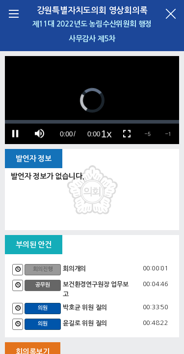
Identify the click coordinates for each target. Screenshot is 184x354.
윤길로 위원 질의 (85, 323)
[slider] (92, 121)
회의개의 (74, 269)
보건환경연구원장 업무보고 (96, 289)
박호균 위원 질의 (85, 307)
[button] (147, 133)
